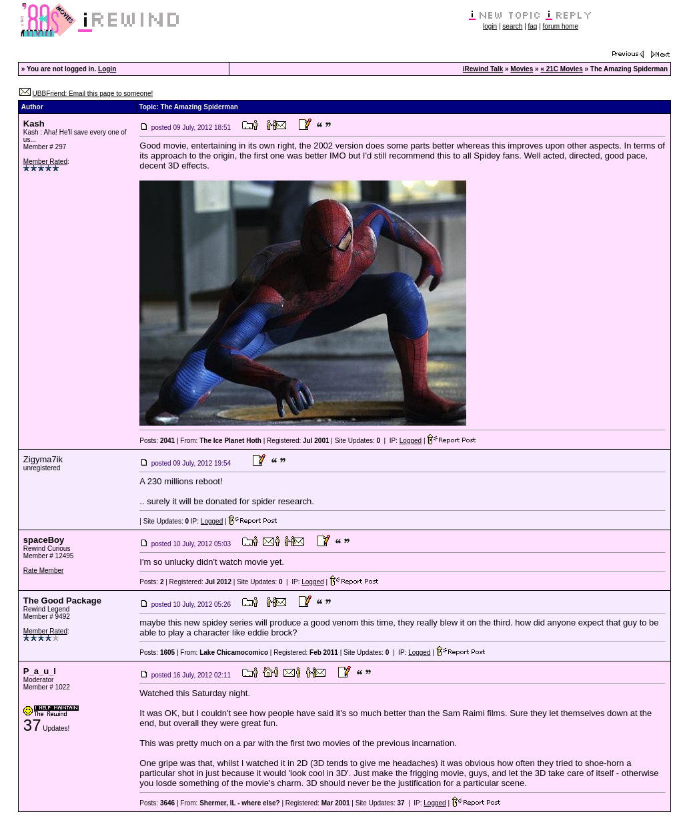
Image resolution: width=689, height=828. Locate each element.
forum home (560, 26)
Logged (411, 440)
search (512, 26)
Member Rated (45, 161)
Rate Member (43, 570)
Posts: (157, 440)
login (490, 26)
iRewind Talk (483, 69)
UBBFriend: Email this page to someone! (93, 93)
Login (107, 69)
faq (533, 26)
